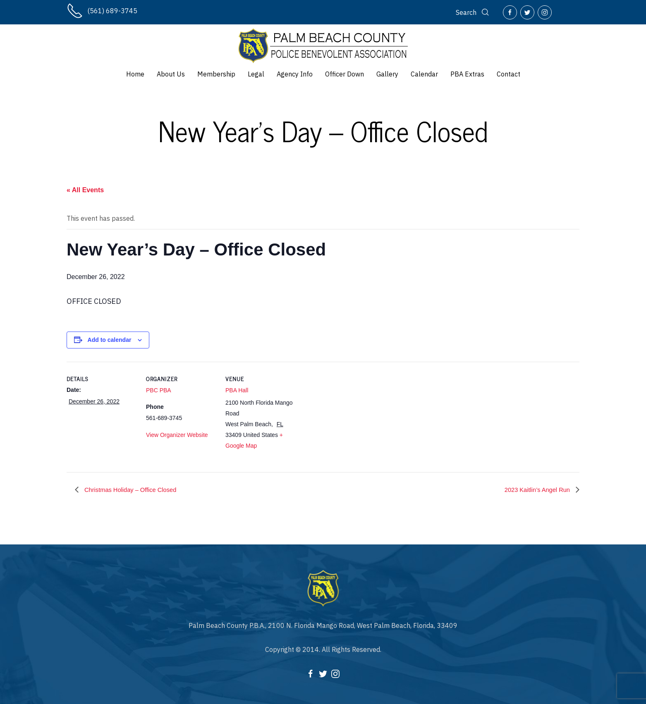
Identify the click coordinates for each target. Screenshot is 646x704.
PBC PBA (158, 390)
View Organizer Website (177, 435)
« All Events (85, 189)
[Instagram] (545, 12)
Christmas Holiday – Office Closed (134, 489)
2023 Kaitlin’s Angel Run (535, 489)
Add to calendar (110, 339)
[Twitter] (527, 12)
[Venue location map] (348, 418)
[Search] (473, 12)
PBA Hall (236, 390)
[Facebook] (510, 12)
